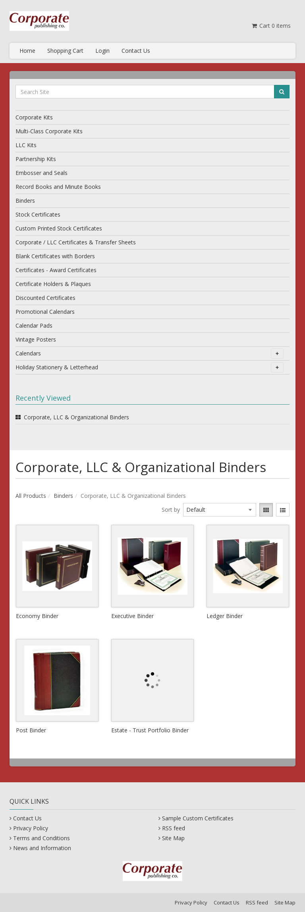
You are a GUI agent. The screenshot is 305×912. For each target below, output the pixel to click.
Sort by (171, 509)
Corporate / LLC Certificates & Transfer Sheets (75, 242)
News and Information (42, 848)
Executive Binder (132, 616)
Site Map (173, 838)
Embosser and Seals (41, 173)
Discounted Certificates (45, 297)
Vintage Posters (35, 339)
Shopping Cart (65, 50)
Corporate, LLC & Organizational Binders (76, 417)
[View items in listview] (283, 509)
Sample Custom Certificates (198, 818)
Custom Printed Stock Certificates (58, 228)
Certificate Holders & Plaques (53, 284)
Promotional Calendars (45, 311)
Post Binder (31, 730)
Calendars (149, 353)
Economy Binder (37, 616)
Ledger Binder (225, 616)
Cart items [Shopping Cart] (271, 25)
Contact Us (136, 50)
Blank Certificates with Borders (55, 256)
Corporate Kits (34, 117)
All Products (30, 495)
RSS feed (173, 828)
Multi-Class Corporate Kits (49, 131)
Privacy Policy (30, 828)
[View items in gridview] (266, 509)
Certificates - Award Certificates (56, 270)
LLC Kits (26, 145)
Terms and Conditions (41, 838)
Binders (25, 200)
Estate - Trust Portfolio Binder (150, 730)
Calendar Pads (33, 325)
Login (102, 50)
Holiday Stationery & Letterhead (149, 367)
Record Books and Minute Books (58, 186)
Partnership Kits (35, 159)
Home (27, 50)
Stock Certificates (37, 214)
